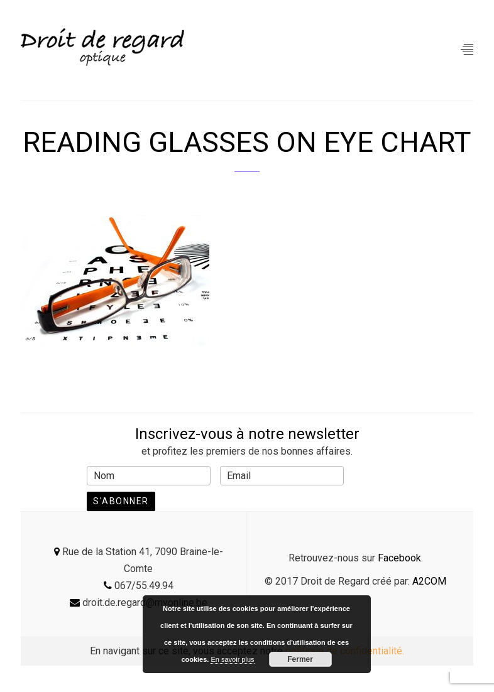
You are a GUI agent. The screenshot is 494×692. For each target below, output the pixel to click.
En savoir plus (232, 659)
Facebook (399, 558)
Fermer (300, 659)
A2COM (429, 581)
